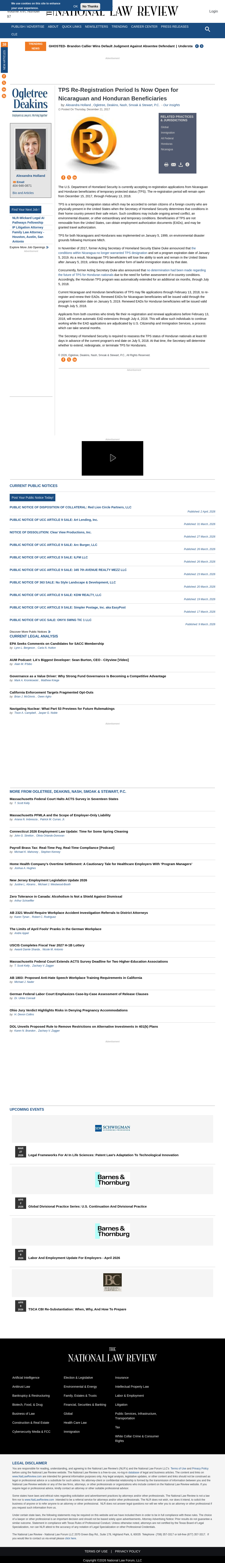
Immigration (168, 132)
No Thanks (90, 6)
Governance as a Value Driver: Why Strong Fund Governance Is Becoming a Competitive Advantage (88, 676)
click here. (71, 1538)
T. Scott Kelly (22, 803)
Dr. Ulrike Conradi (24, 998)
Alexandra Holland (30, 175)
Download (181, 164)
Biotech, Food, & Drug (27, 1404)
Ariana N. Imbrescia (25, 819)
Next (202, 46)
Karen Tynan (21, 916)
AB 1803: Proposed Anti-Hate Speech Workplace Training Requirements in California (76, 978)
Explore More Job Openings (27, 247)
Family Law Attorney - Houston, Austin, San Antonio (28, 236)
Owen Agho (44, 696)
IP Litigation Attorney (27, 227)
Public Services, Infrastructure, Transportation (136, 1416)
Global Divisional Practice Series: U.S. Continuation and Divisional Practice (87, 1206)
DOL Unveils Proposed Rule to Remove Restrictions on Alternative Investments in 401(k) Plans (84, 1026)
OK (75, 6)
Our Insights (171, 105)
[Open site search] (207, 29)
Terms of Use (178, 1468)
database (133, 1472)
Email (20, 182)
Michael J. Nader (24, 981)
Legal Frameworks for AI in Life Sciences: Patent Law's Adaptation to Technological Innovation (103, 1155)
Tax (117, 1427)
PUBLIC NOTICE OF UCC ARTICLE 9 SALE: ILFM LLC (49, 557)
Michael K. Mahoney (26, 851)
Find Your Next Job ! (25, 209)
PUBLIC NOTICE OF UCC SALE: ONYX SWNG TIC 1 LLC (51, 620)
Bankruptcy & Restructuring (31, 1395)
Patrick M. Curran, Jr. (52, 819)
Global (165, 127)
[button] (112, 458)
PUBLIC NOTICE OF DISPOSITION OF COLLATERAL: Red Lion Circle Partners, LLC (70, 507)
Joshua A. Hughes (25, 868)
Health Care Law (75, 1422)
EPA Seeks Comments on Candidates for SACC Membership (57, 643)
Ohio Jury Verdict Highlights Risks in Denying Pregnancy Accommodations (69, 1010)
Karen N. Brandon (24, 1030)
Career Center (144, 26)
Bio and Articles (23, 193)
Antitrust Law (21, 1386)
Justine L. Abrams (24, 884)
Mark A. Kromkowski (26, 680)
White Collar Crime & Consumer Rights (137, 1438)
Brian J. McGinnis (24, 696)
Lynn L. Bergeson (24, 647)
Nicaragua (167, 149)
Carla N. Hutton (47, 647)
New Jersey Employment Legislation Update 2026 (48, 880)
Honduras (166, 143)
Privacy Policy (200, 1468)
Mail (174, 164)
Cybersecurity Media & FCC (31, 1431)
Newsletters (96, 26)
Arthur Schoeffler (24, 900)
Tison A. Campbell (25, 712)
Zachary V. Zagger (43, 965)
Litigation (121, 1404)
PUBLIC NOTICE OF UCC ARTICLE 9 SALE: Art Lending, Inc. (54, 520)
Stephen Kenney (50, 851)
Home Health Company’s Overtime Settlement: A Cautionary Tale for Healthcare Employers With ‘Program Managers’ (101, 864)
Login (213, 11)
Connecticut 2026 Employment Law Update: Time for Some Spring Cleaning (69, 831)
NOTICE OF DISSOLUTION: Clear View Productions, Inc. (50, 532)
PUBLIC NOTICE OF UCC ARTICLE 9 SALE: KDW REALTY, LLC (56, 595)
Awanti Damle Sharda (27, 949)
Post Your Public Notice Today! (32, 497)
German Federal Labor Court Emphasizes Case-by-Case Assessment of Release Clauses (79, 994)
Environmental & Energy (80, 1386)
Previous (197, 46)
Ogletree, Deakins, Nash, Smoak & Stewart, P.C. (126, 105)
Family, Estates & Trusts (80, 1395)
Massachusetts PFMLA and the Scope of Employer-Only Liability (60, 815)
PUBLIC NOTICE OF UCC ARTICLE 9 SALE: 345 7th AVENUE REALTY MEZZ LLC (68, 570)
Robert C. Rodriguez (44, 916)
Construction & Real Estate (30, 1422)
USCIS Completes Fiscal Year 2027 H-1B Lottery (47, 945)
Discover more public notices (28, 631)
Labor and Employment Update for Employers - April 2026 (74, 1258)
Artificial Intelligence (26, 1377)
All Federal (167, 138)
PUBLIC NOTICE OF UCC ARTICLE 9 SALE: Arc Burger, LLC (53, 545)
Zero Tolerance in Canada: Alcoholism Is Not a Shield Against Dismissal (66, 896)
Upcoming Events (27, 1109)
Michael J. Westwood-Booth (54, 884)
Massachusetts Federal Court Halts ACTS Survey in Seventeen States (64, 799)
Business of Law (23, 1413)
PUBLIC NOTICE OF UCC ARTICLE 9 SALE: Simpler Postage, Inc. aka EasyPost (68, 607)
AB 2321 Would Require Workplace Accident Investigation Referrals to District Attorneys (79, 913)
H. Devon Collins (24, 1014)
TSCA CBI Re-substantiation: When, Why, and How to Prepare (77, 1309)
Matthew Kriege (50, 680)
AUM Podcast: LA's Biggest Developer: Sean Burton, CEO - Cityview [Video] (69, 660)
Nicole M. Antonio (52, 949)
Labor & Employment (129, 1395)
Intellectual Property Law (132, 1386)
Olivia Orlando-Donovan (50, 835)
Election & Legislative (78, 1377)
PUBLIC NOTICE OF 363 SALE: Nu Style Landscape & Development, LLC (63, 582)
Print (167, 164)
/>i (188, 164)
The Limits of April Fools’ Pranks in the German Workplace (56, 929)
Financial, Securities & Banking (85, 1404)
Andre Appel (21, 933)
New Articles (4, 60)
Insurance (122, 1377)
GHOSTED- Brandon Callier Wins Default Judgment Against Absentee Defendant (134, 46)
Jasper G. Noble (48, 712)
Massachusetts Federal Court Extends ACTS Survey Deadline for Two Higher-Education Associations (89, 961)
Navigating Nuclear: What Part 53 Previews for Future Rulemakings (62, 708)
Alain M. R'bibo (23, 664)
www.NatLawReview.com (27, 1476)
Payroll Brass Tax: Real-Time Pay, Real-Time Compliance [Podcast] (62, 847)
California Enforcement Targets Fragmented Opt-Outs (51, 692)
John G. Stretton (23, 835)
